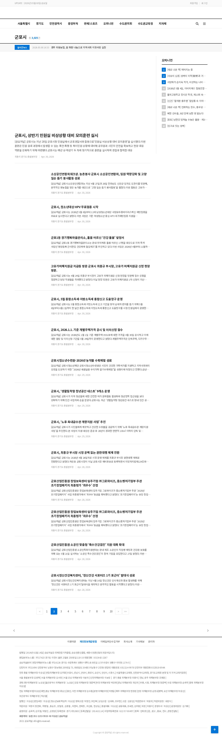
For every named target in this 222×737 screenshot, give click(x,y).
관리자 (151, 641)
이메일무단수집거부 (110, 641)
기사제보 (140, 641)
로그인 (204, 3)
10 (111, 611)
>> (125, 611)
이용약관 (71, 641)
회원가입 (194, 3)
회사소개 (128, 641)
